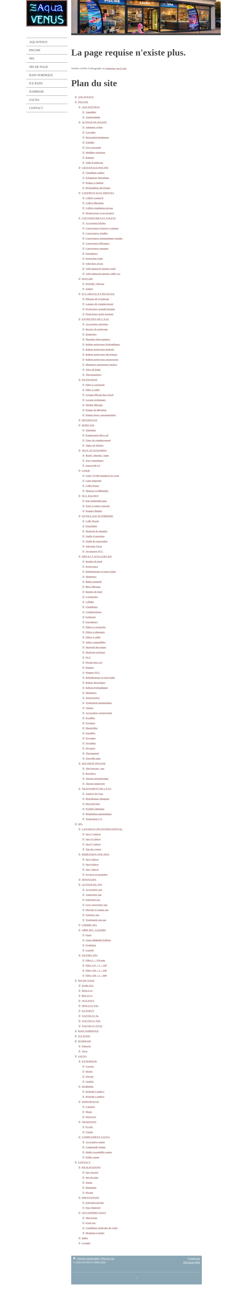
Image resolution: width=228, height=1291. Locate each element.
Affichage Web (191, 1262)
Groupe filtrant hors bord (99, 394)
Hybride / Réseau (95, 283)
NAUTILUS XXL (91, 1020)
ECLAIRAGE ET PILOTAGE (98, 293)
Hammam (91, 1187)
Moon (89, 1111)
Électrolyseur (93, 803)
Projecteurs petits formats (100, 314)
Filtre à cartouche (95, 384)
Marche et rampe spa (97, 909)
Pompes (90, 667)
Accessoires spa (94, 889)
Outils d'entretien (95, 536)
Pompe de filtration (96, 410)
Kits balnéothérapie (96, 500)
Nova (84, 1051)
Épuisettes (91, 334)
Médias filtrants (94, 405)
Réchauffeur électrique (98, 187)
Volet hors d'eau (94, 263)
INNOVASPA (89, 879)
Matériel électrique (96, 647)
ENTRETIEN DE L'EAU (95, 319)
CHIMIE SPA (89, 925)
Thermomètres (93, 374)
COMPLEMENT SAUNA (96, 1137)
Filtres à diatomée (95, 632)
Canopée (90, 1106)
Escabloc (90, 718)
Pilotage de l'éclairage (97, 299)
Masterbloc (92, 728)
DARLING (88, 985)
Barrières (91, 773)
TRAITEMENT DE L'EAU (97, 788)
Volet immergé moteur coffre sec (103, 273)
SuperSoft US (93, 465)
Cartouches (92, 596)
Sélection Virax (94, 546)
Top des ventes (93, 849)
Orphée (90, 1081)
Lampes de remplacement (99, 304)
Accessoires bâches (96, 223)
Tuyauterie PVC (94, 551)
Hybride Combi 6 (95, 1096)
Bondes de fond (94, 561)
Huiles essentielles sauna (99, 1152)
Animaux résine (94, 127)
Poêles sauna (92, 1157)
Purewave (91, 1116)
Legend (90, 950)
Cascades (90, 132)
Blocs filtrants (93, 586)
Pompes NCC (93, 672)
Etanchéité (91, 526)
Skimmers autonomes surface (101, 364)
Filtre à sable (93, 389)
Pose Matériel (93, 1207)
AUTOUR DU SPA (92, 884)
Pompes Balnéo (94, 511)
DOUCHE (87, 278)
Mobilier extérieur (95, 152)
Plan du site (107, 1258)
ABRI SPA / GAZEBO (94, 930)
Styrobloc (91, 743)
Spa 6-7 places (93, 844)
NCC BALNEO (90, 495)
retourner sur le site (116, 68)
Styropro (90, 748)
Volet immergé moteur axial (100, 268)
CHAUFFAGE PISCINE (95, 167)
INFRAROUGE (90, 1101)
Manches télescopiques (98, 339)
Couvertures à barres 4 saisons (102, 228)
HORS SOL (88, 425)
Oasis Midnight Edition (98, 940)
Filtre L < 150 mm (95, 960)
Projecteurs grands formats (100, 309)
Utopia (89, 1132)
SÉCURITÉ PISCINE (94, 763)
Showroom (91, 1217)
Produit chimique (95, 808)
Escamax (90, 723)
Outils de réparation (96, 541)
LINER (86, 470)
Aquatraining (93, 117)
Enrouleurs (92, 253)
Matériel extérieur (95, 652)
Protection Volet (94, 258)
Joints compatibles (96, 642)
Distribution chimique (97, 798)
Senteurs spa (92, 914)
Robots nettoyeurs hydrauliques (103, 344)
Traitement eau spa (96, 920)
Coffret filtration (95, 203)
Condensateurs (94, 612)
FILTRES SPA (90, 955)
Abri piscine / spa (95, 768)
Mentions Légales (95, 1233)
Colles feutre (92, 485)
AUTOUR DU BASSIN (94, 122)
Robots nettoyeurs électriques (101, 354)
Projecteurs (92, 566)
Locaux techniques (96, 399)
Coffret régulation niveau (99, 208)
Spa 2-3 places (93, 834)
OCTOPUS (88, 1010)
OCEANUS (88, 1000)
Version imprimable (86, 1258)
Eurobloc (90, 733)
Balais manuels (94, 581)
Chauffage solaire (95, 172)
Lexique (86, 1243)
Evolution (91, 945)
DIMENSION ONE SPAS (96, 854)
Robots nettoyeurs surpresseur (102, 359)
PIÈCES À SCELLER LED (97, 556)
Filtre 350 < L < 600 (96, 975)
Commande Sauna (95, 1147)
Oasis (89, 935)
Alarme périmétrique (97, 778)
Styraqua (90, 738)
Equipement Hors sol (97, 435)
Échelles (90, 142)
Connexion (194, 1258)
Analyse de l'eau (94, 793)
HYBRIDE (88, 1086)
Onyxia (89, 1076)
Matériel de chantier (97, 531)
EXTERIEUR (89, 1061)
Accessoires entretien (97, 324)
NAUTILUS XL (90, 1015)
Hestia (89, 1071)
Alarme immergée (95, 783)
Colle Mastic (92, 521)
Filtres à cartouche (96, 627)
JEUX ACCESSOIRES (94, 450)
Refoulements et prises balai (101, 571)
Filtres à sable (93, 637)
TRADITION (89, 1121)
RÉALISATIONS (91, 1167)
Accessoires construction (99, 713)
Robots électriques (95, 682)
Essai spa (90, 1222)
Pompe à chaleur (95, 182)
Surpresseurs (93, 697)
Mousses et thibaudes (97, 490)
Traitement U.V (94, 819)
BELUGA (87, 995)
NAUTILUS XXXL (92, 1026)
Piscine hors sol (94, 662)
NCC (88, 657)
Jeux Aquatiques (95, 460)
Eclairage (91, 617)
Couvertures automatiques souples (104, 238)
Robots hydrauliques (97, 687)
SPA (80, 824)
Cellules (90, 601)
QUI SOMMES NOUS (94, 1212)
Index (85, 1238)
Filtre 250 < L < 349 (96, 970)
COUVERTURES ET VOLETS (99, 218)
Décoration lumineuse (97, 137)
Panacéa (86, 1046)
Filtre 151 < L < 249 (96, 965)
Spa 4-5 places (93, 839)
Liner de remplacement (98, 440)
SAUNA (82, 1056)
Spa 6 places (92, 864)
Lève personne (93, 147)
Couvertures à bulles (97, 233)
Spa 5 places (92, 859)
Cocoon (90, 1066)
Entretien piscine (95, 1202)
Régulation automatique (99, 813)
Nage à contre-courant (98, 506)
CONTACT (84, 1162)
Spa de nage (92, 1177)
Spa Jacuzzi (92, 1172)
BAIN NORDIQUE (88, 1031)
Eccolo (89, 1127)
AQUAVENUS (86, 97)
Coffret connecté (94, 198)
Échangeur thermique (97, 177)
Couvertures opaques (97, 248)
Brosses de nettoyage (97, 329)
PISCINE (83, 102)
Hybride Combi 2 (95, 1091)
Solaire (89, 288)
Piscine (89, 1192)
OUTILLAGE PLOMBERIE (97, 516)
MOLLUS (87, 990)
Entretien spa (93, 899)
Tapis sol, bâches (95, 445)
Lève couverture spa (96, 904)
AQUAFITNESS (91, 107)
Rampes (90, 157)
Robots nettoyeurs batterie (100, 349)
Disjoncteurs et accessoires (100, 213)
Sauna (89, 1182)
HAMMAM (84, 1041)
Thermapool (92, 753)
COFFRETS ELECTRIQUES (98, 192)
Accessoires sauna (95, 1142)
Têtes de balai (93, 369)
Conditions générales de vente (102, 1227)
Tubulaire (91, 430)
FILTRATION (89, 379)
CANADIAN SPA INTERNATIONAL (102, 829)
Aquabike (91, 112)
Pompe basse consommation (101, 415)
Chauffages (92, 606)
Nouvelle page (93, 758)
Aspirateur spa (94, 894)
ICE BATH (84, 1036)
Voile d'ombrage (94, 162)
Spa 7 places (92, 869)
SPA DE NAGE (86, 980)
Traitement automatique (99, 702)
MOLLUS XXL (90, 1005)
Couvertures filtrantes (98, 243)
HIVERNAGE (89, 420)
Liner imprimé (93, 480)
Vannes (89, 707)
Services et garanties (97, 874)
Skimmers (91, 576)
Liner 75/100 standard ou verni (102, 475)
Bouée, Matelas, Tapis (97, 455)
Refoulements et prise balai (100, 677)
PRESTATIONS (90, 1197)
